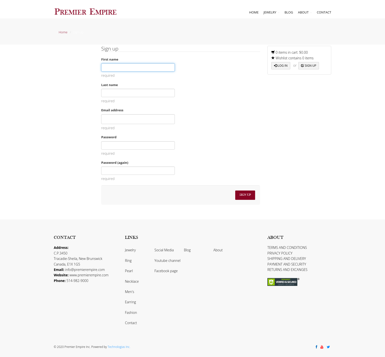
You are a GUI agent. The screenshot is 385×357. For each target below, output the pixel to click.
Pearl (129, 270)
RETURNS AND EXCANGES (287, 269)
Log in (281, 66)
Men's (129, 291)
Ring (128, 260)
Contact (324, 12)
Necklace (132, 281)
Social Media (164, 250)
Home (254, 12)
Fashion (131, 312)
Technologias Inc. (119, 347)
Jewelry (271, 12)
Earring (130, 302)
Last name (109, 85)
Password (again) (114, 162)
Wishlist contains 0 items (292, 58)
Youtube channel (167, 260)
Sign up (308, 66)
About (305, 12)
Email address (112, 110)
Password (108, 137)
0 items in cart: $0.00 (289, 52)
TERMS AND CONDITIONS (287, 247)
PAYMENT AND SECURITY (286, 264)
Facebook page (166, 270)
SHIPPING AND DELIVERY (286, 258)
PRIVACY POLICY (279, 253)
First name (109, 59)
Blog (289, 12)
